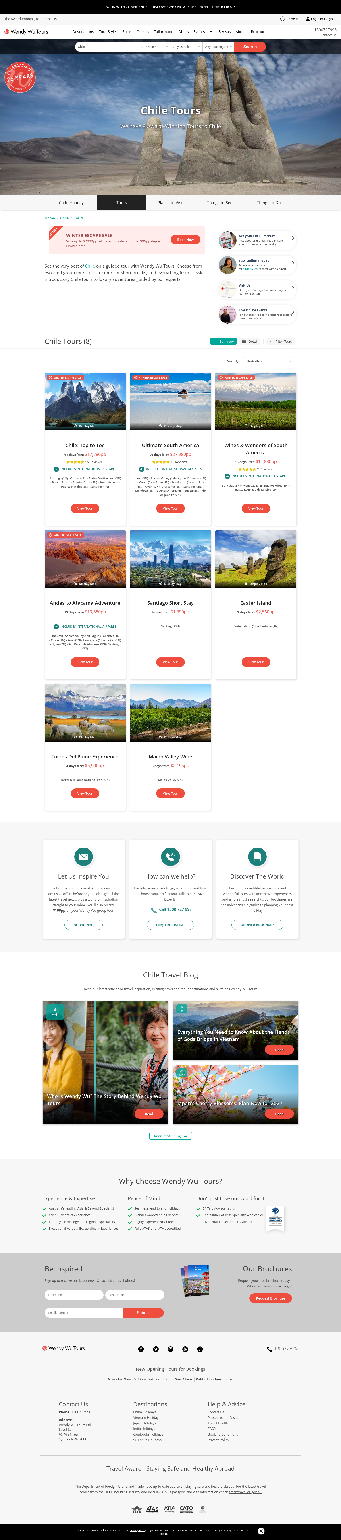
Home (50, 218)
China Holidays (144, 1412)
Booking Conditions (223, 1434)
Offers (183, 31)
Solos (127, 31)
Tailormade (163, 31)
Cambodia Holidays (148, 1434)
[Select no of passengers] (218, 47)
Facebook (141, 1349)
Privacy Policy (218, 1440)
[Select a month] (154, 47)
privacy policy (138, 1530)
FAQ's (212, 1428)
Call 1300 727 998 (175, 909)
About (241, 31)
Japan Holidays (144, 1423)
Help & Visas (220, 31)
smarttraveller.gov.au (245, 1492)
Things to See (219, 202)
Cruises (143, 31)
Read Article (149, 1115)
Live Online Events (253, 310)
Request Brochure (270, 1298)
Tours (121, 202)
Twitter (156, 1349)
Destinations (83, 31)
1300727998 (325, 29)
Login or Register (321, 19)
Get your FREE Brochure (257, 236)
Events (199, 31)
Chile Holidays (72, 202)
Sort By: (233, 361)
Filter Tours (280, 341)
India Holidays (144, 1428)
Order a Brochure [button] (257, 924)
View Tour (85, 508)
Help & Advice (226, 1404)
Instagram (170, 1349)
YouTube (185, 1349)
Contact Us (328, 35)
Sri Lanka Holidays (147, 1440)
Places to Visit (171, 202)
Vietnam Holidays (146, 1417)
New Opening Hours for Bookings (170, 1369)
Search (250, 47)
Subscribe (83, 925)
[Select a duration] (186, 47)
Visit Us (244, 285)
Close (261, 1531)
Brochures (259, 31)
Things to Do (269, 202)
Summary (223, 341)
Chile (64, 218)
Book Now (185, 239)
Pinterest (200, 1349)
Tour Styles (108, 31)
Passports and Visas (223, 1417)
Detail (249, 341)
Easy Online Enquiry (254, 260)
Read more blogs (168, 1135)
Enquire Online (170, 925)
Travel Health (218, 1423)
